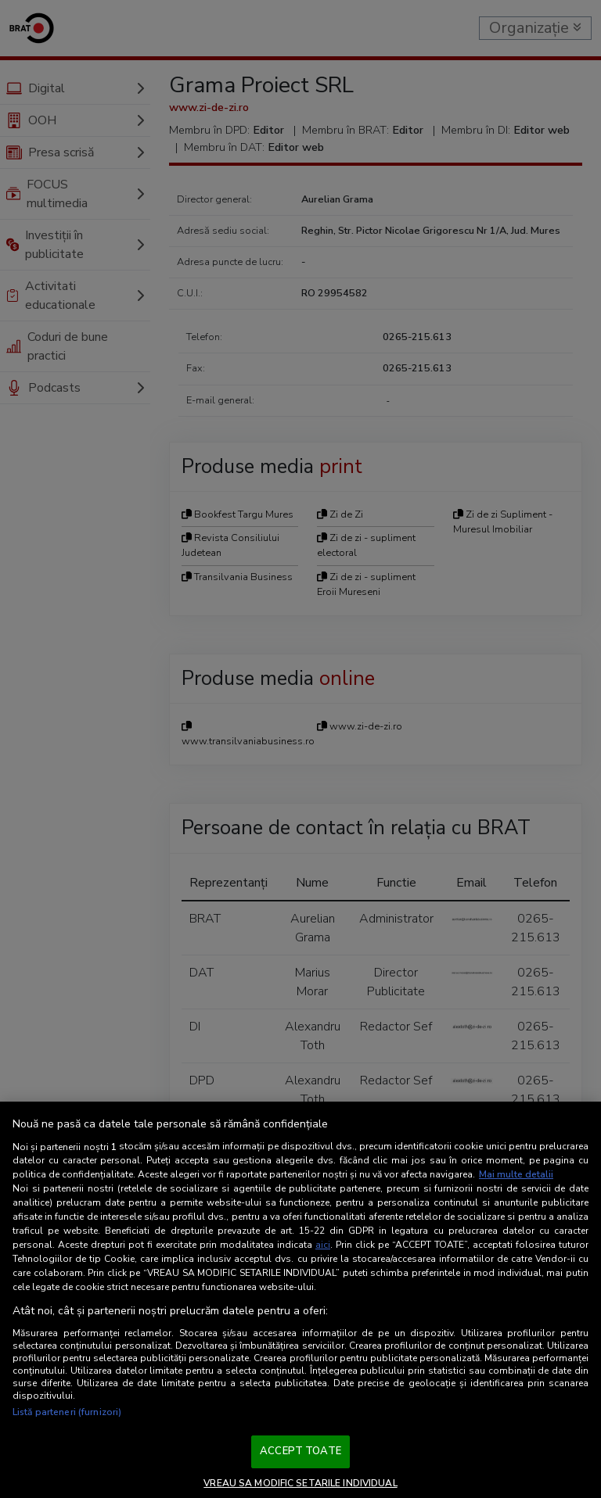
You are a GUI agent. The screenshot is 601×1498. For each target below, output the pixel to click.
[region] (300, 1300)
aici (322, 1244)
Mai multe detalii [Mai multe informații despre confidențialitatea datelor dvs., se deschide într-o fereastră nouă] (516, 1174)
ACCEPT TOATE (300, 1451)
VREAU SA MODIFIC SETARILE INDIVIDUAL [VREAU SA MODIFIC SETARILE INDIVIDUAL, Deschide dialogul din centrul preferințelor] (300, 1483)
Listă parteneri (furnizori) (67, 1412)
